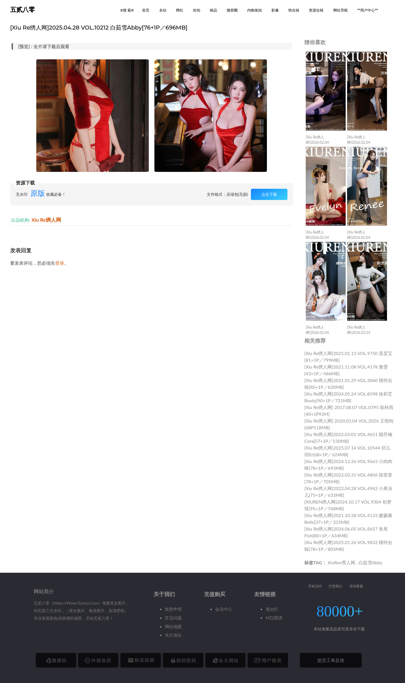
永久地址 (173, 634)
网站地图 (173, 626)
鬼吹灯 (272, 609)
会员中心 (223, 609)
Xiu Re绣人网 (46, 220)
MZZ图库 (274, 617)
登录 (59, 263)
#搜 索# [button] (127, 10)
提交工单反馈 (330, 660)
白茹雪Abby (370, 562)
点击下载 (269, 194)
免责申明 (173, 609)
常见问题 (173, 617)
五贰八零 (22, 10)
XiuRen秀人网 (341, 562)
